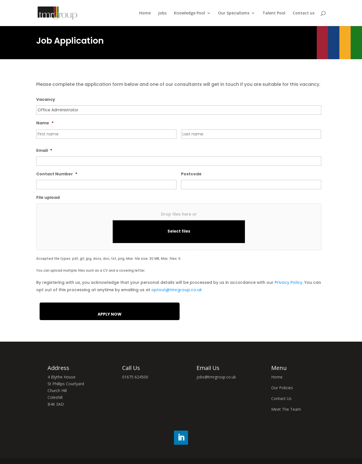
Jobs (162, 13)
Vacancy (45, 99)
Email (44, 150)
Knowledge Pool (189, 13)
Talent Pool (273, 13)
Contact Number (56, 173)
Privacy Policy (288, 282)
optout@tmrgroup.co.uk (176, 290)
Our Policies (282, 387)
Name (44, 122)
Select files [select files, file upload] (178, 231)
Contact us (303, 13)
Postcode (191, 173)
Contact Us (281, 398)
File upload (48, 197)
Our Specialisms (233, 13)
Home (145, 13)
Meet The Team (286, 409)
